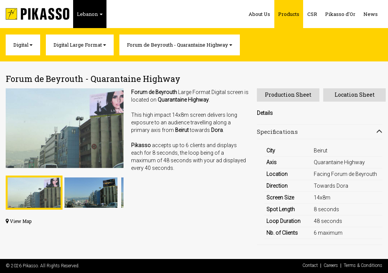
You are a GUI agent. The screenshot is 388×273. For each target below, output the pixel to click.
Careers (331, 266)
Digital (23, 44)
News (370, 14)
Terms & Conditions (363, 266)
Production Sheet (288, 94)
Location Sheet (355, 94)
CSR (312, 14)
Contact (310, 266)
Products (288, 14)
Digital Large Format (79, 44)
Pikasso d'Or (340, 14)
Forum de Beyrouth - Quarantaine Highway (179, 44)
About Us (259, 14)
